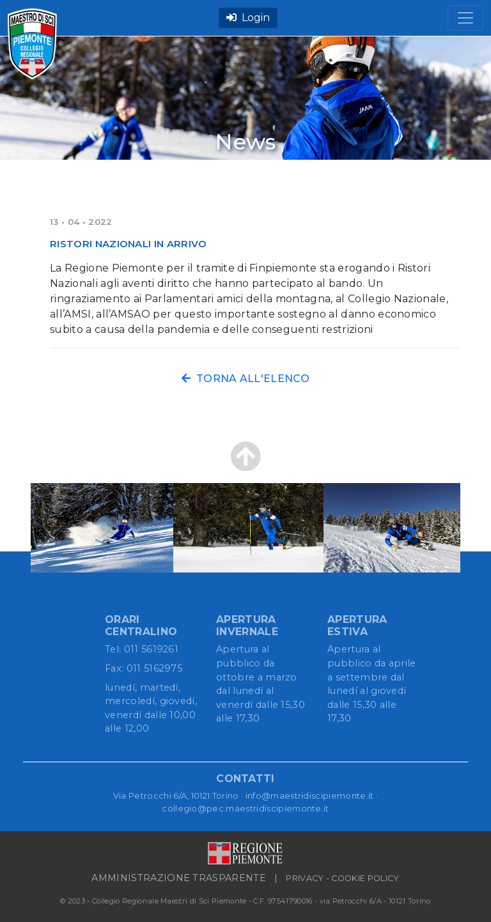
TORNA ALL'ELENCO (245, 379)
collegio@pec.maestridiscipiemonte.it (245, 808)
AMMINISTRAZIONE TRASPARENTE (178, 878)
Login (248, 18)
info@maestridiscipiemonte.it (310, 795)
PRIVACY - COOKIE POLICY (342, 878)
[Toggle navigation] (465, 18)
